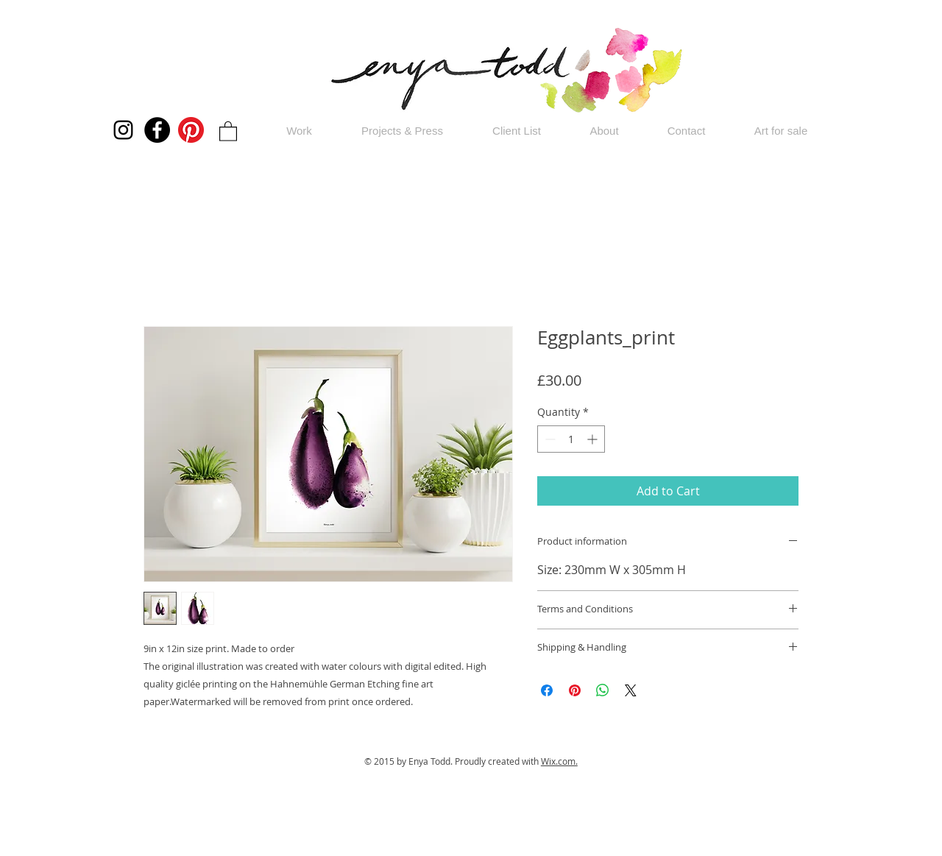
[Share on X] (631, 690)
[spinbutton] (571, 439)
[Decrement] (548, 439)
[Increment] (593, 439)
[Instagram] (123, 130)
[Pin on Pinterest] (575, 690)
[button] (228, 130)
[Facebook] (157, 130)
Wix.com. (559, 761)
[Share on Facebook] (547, 690)
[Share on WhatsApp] (603, 690)
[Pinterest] (191, 130)
